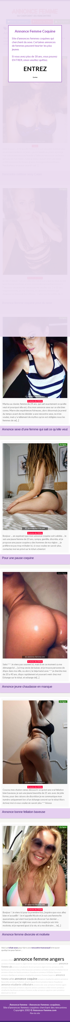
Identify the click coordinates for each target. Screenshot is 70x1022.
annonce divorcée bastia (11, 972)
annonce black (7, 960)
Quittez (35, 77)
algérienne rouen (30, 964)
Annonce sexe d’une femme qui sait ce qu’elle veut (34, 429)
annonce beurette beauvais (21, 970)
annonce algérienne (42, 967)
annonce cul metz (40, 970)
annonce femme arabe (28, 990)
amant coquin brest (33, 982)
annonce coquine (26, 978)
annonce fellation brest (58, 970)
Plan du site (35, 1013)
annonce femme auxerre (11, 964)
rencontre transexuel (40, 947)
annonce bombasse (9, 975)
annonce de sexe (40, 985)
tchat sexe (13, 947)
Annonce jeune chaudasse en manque (27, 686)
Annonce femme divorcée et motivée (25, 934)
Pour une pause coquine (18, 558)
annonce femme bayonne (44, 975)
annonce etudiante (26, 975)
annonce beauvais (9, 987)
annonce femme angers (39, 959)
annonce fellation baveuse (50, 972)
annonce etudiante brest (22, 967)
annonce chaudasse (30, 972)
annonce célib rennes (47, 987)
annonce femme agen (57, 985)
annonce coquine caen (47, 990)
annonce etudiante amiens (49, 979)
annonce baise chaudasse (52, 982)
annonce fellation (17, 982)
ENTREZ (35, 68)
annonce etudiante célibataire (17, 984)
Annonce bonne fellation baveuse (23, 812)
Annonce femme (18, 1004)
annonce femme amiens (48, 964)
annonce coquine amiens (27, 987)
